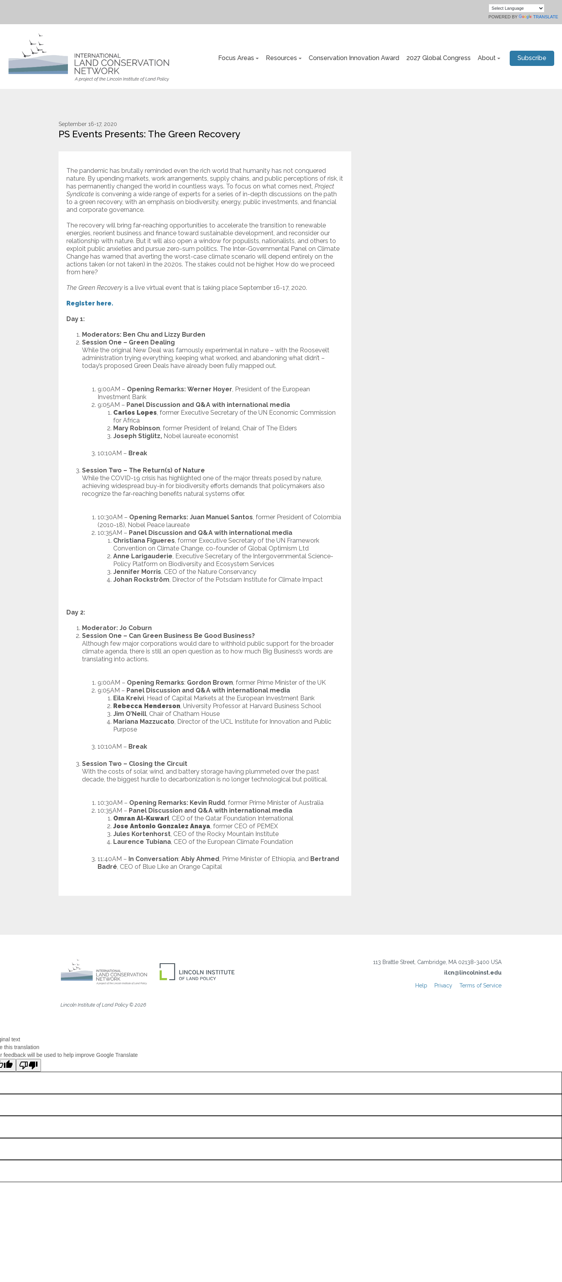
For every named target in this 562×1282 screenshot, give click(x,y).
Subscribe (532, 58)
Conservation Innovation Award (354, 58)
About (487, 58)
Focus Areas (236, 58)
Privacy (443, 985)
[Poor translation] (28, 1065)
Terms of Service (480, 985)
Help (421, 985)
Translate (538, 16)
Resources (281, 58)
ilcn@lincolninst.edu (473, 972)
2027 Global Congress (438, 58)
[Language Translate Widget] (516, 8)
